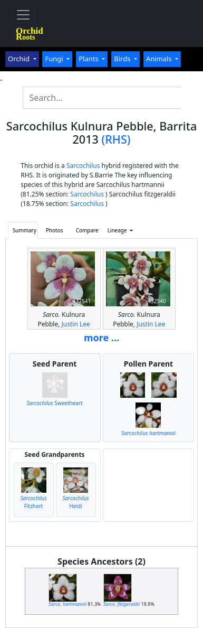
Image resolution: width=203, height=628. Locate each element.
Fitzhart (33, 502)
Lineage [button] (118, 230)
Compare (87, 230)
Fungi (55, 58)
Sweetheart (54, 403)
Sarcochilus (83, 165)
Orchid (19, 58)
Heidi (75, 502)
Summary (24, 230)
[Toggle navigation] (23, 14)
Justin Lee (76, 324)
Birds (123, 58)
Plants (89, 58)
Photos (54, 230)
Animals (159, 58)
